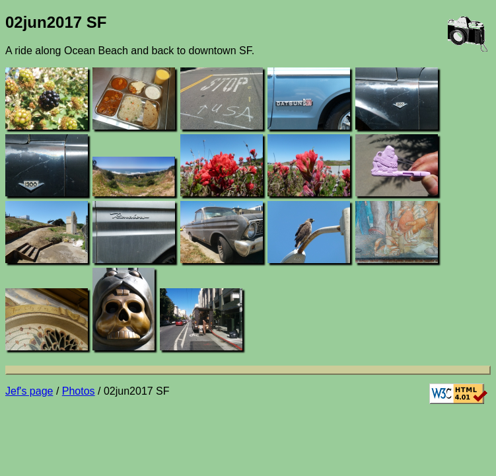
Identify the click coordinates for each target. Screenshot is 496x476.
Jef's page (29, 391)
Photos (78, 391)
